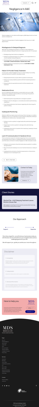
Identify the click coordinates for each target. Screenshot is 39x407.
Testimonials (4, 344)
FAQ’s (3, 346)
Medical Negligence (5, 341)
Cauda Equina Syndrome (6, 363)
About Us (3, 340)
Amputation (4, 359)
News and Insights (5, 347)
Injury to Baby (4, 366)
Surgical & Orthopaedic (6, 371)
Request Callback (5, 379)
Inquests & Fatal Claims (6, 370)
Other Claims (4, 373)
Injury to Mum (4, 368)
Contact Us (4, 381)
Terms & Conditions (5, 349)
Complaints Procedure (6, 351)
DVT (2, 365)
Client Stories (4, 343)
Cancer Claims (4, 362)
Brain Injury (4, 360)
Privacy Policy (4, 352)
